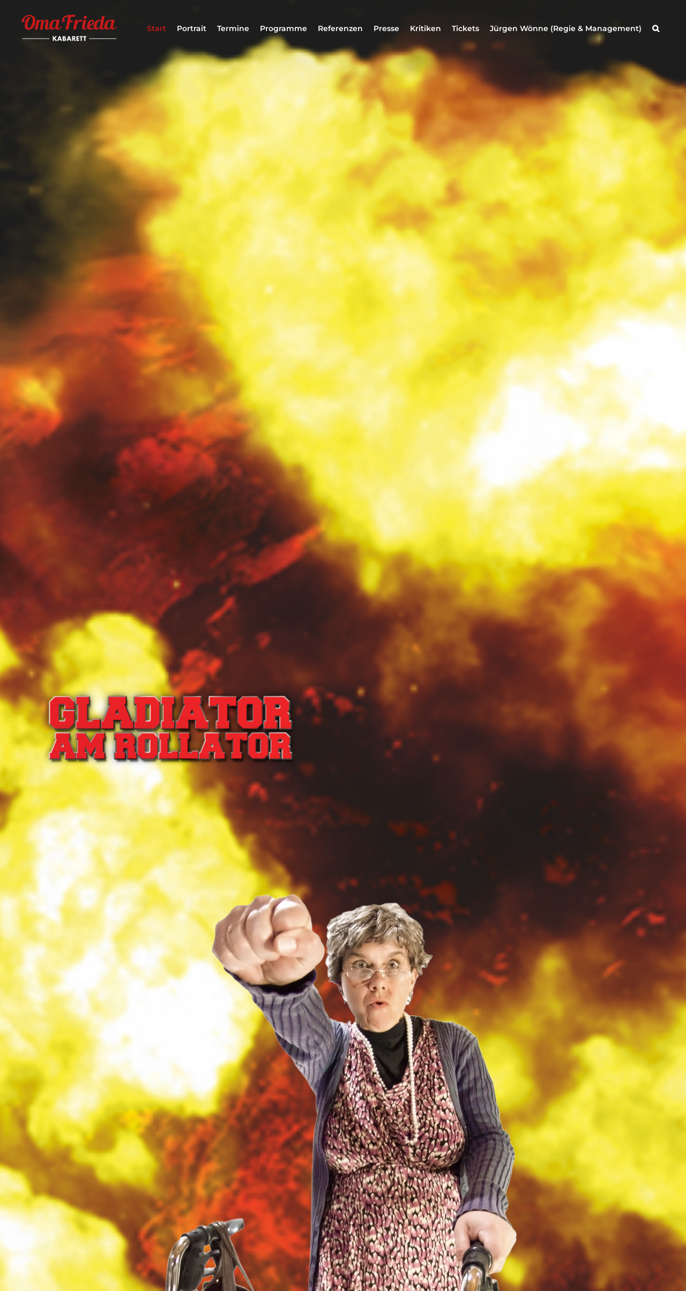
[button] (655, 28)
